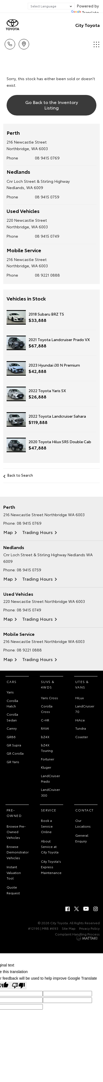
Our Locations (83, 823)
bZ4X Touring (47, 748)
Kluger (46, 767)
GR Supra (14, 745)
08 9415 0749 (47, 236)
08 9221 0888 (47, 275)
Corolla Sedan (12, 717)
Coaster (81, 736)
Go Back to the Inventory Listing (51, 104)
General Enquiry (81, 838)
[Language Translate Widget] (51, 6)
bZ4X (45, 736)
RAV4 (45, 728)
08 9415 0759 (47, 196)
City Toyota (87, 24)
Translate (85, 12)
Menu (96, 44)
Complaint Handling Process (77, 934)
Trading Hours (37, 532)
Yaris (10, 692)
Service (49, 810)
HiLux (79, 697)
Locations (24, 43)
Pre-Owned (14, 813)
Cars (12, 681)
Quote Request (13, 890)
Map (8, 532)
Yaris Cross (49, 697)
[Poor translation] (18, 986)
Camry (12, 728)
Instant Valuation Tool (14, 872)
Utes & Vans (82, 684)
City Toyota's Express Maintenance (51, 867)
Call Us (10, 43)
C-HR (45, 720)
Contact (84, 810)
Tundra (80, 728)
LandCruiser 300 (50, 792)
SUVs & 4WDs (47, 684)
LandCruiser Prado (50, 778)
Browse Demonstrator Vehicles (18, 852)
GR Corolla (15, 753)
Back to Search (20, 475)
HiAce (80, 720)
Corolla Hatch (12, 703)
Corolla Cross (46, 709)
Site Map (69, 928)
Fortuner (47, 759)
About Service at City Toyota (50, 847)
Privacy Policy (89, 928)
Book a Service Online (47, 826)
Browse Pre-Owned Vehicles (16, 832)
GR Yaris (13, 761)
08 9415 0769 (47, 158)
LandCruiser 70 (84, 709)
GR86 (11, 736)
